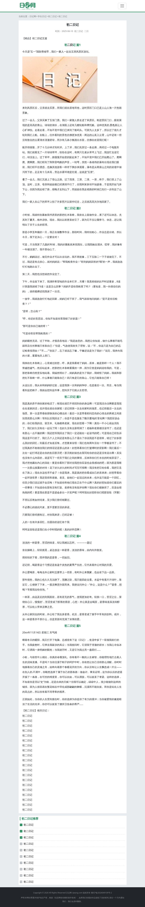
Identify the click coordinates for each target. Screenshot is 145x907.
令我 (59, 657)
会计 (85, 672)
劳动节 (45, 51)
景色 (112, 125)
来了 (47, 120)
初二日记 (52, 16)
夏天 (32, 219)
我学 (99, 219)
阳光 (49, 649)
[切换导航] (122, 6)
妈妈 (32, 256)
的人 (76, 390)
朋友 (67, 244)
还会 (57, 492)
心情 (59, 413)
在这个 (58, 565)
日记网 (32, 16)
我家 (89, 572)
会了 (54, 472)
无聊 (64, 579)
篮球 (91, 448)
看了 (24, 179)
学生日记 (42, 16)
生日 (52, 453)
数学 (62, 232)
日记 (39, 38)
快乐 (52, 413)
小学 (29, 232)
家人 (61, 51)
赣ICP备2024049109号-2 (101, 892)
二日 (86, 31)
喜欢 (44, 214)
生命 (69, 704)
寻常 (54, 691)
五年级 (36, 232)
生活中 (93, 640)
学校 (106, 443)
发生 (79, 418)
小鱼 (71, 140)
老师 (37, 291)
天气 (52, 632)
